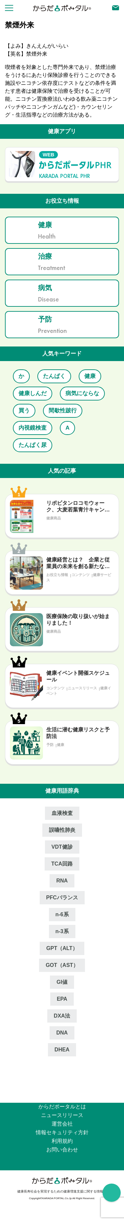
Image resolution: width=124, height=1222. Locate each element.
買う (24, 410)
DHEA (62, 1049)
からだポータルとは (62, 1106)
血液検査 (62, 813)
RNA (62, 880)
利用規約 (62, 1141)
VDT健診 (62, 847)
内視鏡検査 (33, 428)
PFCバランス (62, 897)
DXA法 (62, 1016)
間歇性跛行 (63, 410)
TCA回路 (62, 864)
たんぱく (54, 376)
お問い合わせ (62, 1149)
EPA (62, 999)
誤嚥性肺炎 (62, 830)
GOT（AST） (62, 965)
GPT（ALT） (62, 948)
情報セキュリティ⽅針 (62, 1132)
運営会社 (62, 1124)
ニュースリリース (62, 1115)
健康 (90, 376)
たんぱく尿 (33, 445)
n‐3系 (62, 931)
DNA (62, 1033)
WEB (48, 154)
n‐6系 (62, 914)
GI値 (62, 982)
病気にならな (82, 393)
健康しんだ (33, 393)
